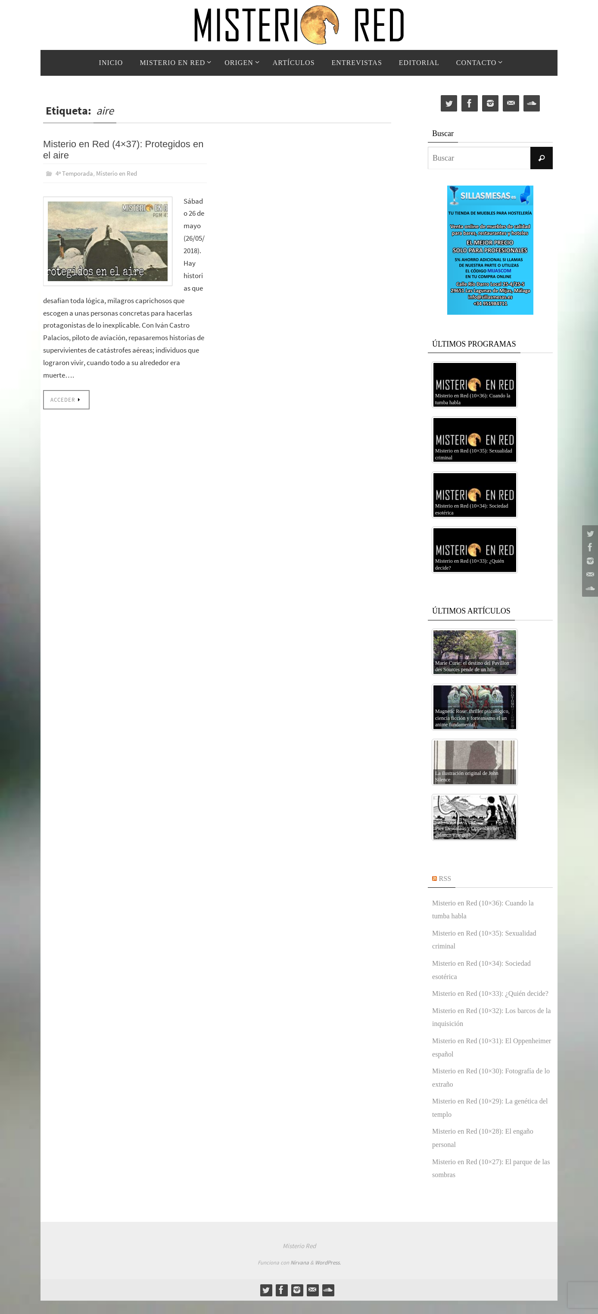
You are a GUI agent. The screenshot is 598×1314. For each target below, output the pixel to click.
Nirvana (299, 1276)
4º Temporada (76, 173)
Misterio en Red (121, 173)
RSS (446, 878)
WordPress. (328, 1276)
